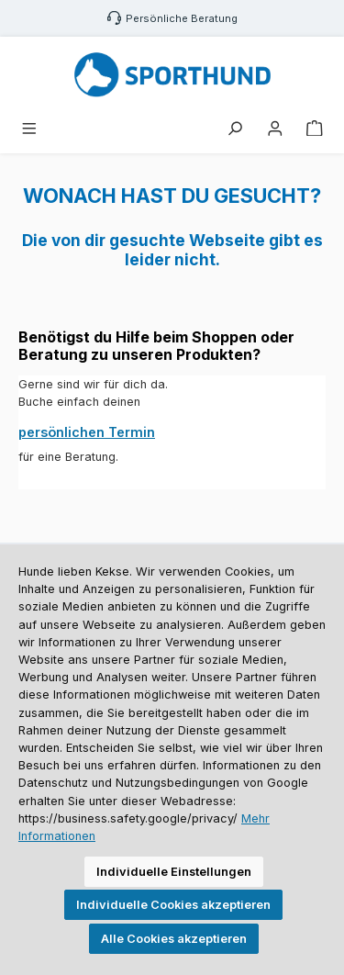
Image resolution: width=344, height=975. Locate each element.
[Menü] (29, 129)
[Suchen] (235, 129)
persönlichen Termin (86, 432)
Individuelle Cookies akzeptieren (173, 905)
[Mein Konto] (275, 129)
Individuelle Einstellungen (173, 872)
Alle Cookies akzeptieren (174, 939)
